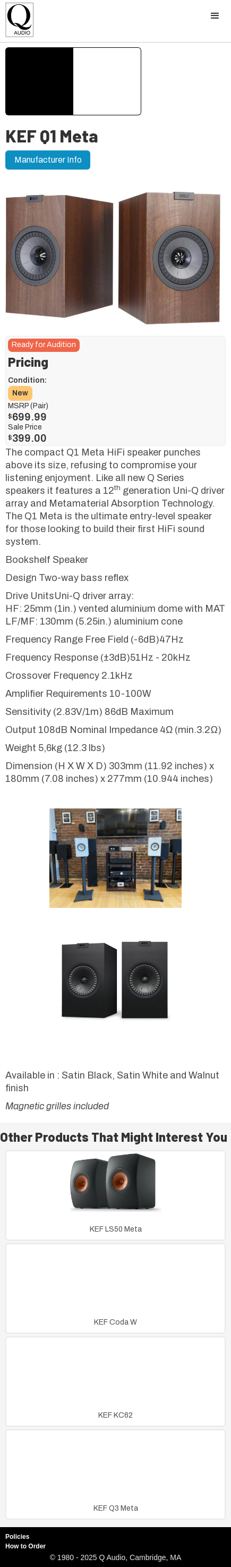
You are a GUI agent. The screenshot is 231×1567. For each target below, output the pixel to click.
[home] (17, 22)
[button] (215, 16)
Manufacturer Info (48, 159)
